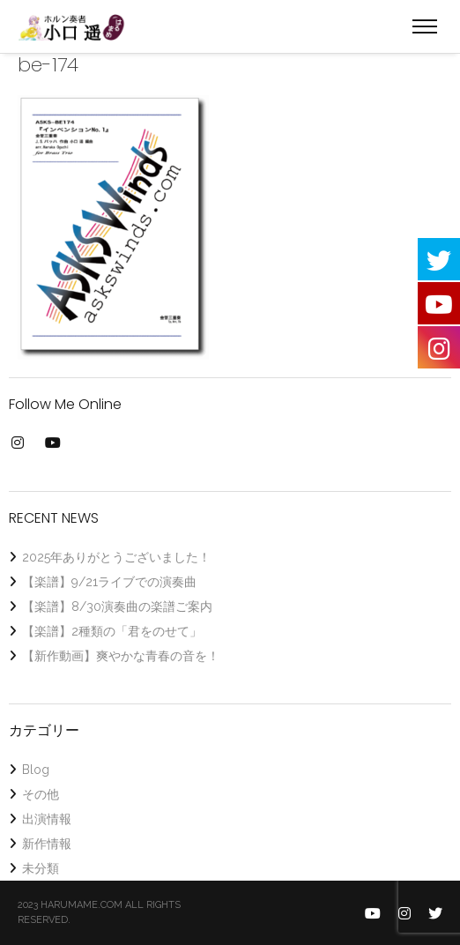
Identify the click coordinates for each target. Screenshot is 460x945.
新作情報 (46, 844)
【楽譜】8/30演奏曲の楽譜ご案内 (117, 606)
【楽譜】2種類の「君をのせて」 (112, 631)
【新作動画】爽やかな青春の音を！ (120, 656)
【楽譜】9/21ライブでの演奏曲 (109, 582)
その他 (40, 794)
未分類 (40, 868)
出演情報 (46, 819)
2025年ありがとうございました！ (116, 557)
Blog (35, 770)
